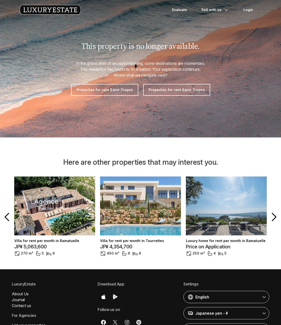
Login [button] (248, 10)
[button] (8, 217)
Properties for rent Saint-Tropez (177, 90)
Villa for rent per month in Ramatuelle (46, 241)
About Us (20, 293)
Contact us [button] (21, 305)
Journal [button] (18, 299)
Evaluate (179, 10)
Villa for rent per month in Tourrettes (132, 241)
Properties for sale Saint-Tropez (105, 90)
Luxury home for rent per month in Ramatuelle (226, 241)
